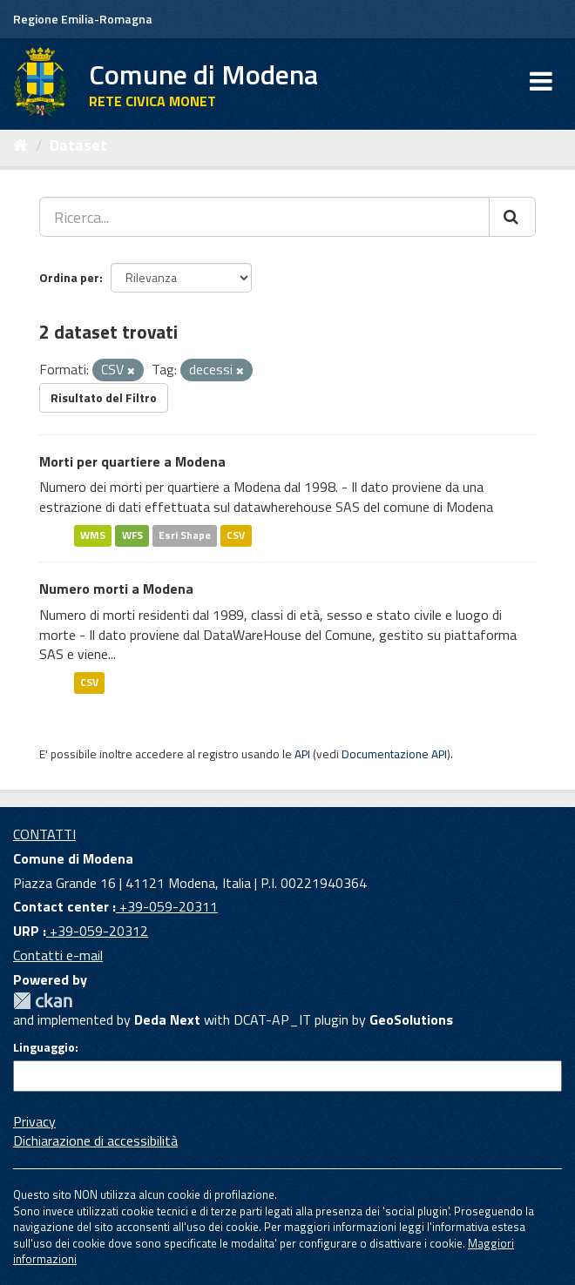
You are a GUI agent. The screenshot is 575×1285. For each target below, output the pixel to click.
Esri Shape (185, 535)
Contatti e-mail (58, 955)
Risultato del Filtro (104, 397)
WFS (132, 535)
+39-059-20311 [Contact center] (167, 906)
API (302, 754)
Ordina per (69, 277)
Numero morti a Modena (116, 588)
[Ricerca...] (264, 217)
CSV (236, 535)
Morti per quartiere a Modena (132, 461)
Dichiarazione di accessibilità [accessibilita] (95, 1140)
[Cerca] (512, 217)
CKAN (42, 1001)
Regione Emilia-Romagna (82, 19)
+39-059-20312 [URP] (97, 930)
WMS (92, 535)
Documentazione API (394, 754)
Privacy (34, 1121)
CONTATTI (44, 834)
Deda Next (167, 1019)
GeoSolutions (411, 1019)
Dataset (78, 145)
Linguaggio (44, 1047)
